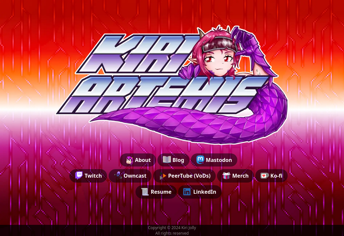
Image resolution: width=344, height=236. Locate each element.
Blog (173, 159)
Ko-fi (271, 175)
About (138, 159)
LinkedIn (199, 191)
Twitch (88, 175)
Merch (235, 175)
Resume (156, 191)
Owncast (130, 175)
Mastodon (214, 159)
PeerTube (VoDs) (184, 175)
